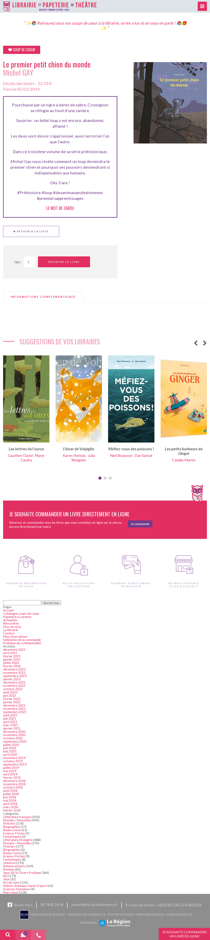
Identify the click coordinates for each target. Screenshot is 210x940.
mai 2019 (9, 771)
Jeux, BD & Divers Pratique (22, 872)
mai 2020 (9, 751)
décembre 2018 (14, 781)
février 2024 (12, 666)
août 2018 (10, 790)
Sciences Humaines (16, 889)
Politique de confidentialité (22, 643)
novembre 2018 (14, 784)
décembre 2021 (14, 705)
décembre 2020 (14, 731)
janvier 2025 (12, 659)
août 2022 (10, 692)
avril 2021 (10, 722)
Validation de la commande (22, 640)
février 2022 (12, 699)
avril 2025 (10, 653)
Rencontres (11, 623)
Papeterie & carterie (17, 617)
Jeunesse (9, 863)
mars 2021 (10, 725)
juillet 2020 (11, 745)
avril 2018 (10, 804)
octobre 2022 (13, 689)
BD (5, 876)
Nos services (12, 626)
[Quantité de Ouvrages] (30, 261)
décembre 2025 (14, 649)
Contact (9, 633)
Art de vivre (11, 882)
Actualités (10, 620)
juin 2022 (9, 695)
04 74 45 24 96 (51, 904)
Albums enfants (14, 866)
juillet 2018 (11, 794)
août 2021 (10, 715)
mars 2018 (10, 807)
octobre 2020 (13, 738)
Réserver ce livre (64, 262)
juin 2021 (9, 718)
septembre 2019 (14, 764)
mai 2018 (9, 800)
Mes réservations (15, 636)
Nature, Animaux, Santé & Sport (25, 886)
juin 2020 (9, 748)
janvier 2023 (12, 679)
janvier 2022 (12, 702)
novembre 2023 (14, 672)
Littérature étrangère (18, 840)
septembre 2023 (14, 676)
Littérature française (17, 817)
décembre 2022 (14, 682)
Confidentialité (179, 914)
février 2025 (12, 656)
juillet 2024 (11, 663)
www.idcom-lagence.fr (86, 914)
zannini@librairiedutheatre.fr (94, 904)
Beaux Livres (12, 830)
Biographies (11, 826)
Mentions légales (150, 914)
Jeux (6, 879)
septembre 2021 (14, 712)
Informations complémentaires (43, 297)
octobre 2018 (13, 787)
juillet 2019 (11, 767)
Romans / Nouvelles (17, 820)
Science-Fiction (14, 833)
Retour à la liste (31, 231)
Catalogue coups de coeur (21, 613)
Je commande (140, 524)
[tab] (43, 297)
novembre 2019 (14, 758)
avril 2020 (10, 754)
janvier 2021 (12, 728)
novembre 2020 (14, 735)
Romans (8, 869)
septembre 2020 (14, 741)
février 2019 (12, 777)
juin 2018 (9, 797)
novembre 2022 (14, 685)
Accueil (8, 610)
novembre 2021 (14, 708)
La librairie (10, 630)
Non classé (10, 892)
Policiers (9, 823)
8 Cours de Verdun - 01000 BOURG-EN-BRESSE (164, 905)
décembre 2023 (14, 669)
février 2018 (12, 810)
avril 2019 (10, 774)
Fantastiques (12, 836)
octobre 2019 (13, 761)
